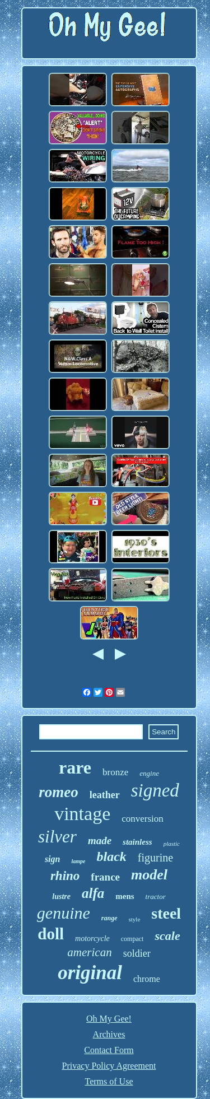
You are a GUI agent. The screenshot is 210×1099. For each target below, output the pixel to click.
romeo (58, 792)
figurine (155, 857)
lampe (78, 861)
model (149, 875)
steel (166, 913)
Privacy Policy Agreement (109, 1065)
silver (57, 836)
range (109, 918)
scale (167, 936)
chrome (146, 979)
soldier (137, 953)
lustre (61, 896)
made (99, 840)
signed (155, 790)
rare (75, 767)
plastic (172, 843)
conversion (143, 818)
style (135, 919)
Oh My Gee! (109, 1018)
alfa (93, 893)
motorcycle (92, 938)
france (105, 877)
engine (149, 773)
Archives (109, 1034)
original (90, 973)
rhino (65, 876)
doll (51, 934)
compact (132, 939)
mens (124, 896)
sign (52, 859)
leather (105, 794)
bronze (115, 772)
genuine (63, 913)
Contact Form (108, 1050)
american (89, 952)
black (111, 856)
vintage (82, 813)
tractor (156, 896)
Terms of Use (109, 1081)
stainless (137, 841)
